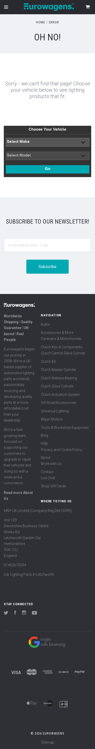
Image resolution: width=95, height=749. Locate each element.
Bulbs (45, 324)
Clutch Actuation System (60, 395)
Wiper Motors (52, 419)
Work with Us (51, 464)
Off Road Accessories (58, 403)
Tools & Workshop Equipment (65, 428)
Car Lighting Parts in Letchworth (29, 574)
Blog (44, 435)
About (45, 458)
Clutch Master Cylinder (58, 370)
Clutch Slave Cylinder (57, 386)
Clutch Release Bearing (59, 378)
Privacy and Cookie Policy (61, 450)
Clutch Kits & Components (62, 347)
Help (44, 443)
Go (47, 169)
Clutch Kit (48, 362)
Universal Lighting (55, 411)
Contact (47, 472)
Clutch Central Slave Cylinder (63, 353)
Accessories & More (57, 333)
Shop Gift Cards (53, 486)
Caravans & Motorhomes (61, 339)
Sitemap (47, 742)
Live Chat (48, 478)
